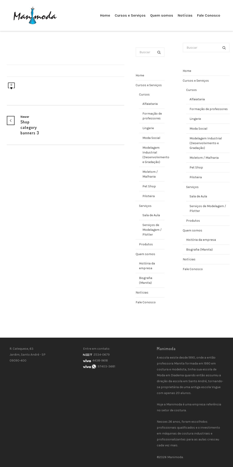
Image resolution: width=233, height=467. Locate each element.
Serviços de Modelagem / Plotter (152, 229)
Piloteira (148, 196)
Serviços (145, 206)
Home (140, 75)
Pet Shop (149, 186)
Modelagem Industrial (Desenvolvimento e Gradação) (153, 155)
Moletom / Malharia (150, 174)
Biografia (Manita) (145, 280)
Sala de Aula (151, 215)
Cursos (144, 94)
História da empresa (147, 265)
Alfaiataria (150, 104)
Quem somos (145, 254)
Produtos (146, 244)
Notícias (142, 292)
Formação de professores (152, 116)
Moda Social (151, 138)
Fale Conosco (146, 302)
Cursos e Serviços (149, 85)
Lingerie (148, 128)
